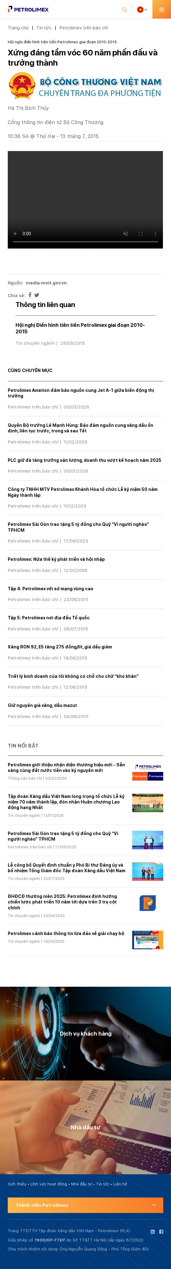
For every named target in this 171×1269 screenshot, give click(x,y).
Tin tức (44, 27)
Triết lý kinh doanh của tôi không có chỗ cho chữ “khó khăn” (73, 676)
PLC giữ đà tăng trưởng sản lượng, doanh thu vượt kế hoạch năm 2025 (84, 460)
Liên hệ (120, 1184)
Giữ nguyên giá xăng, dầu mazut (42, 705)
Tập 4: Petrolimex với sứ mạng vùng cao (50, 588)
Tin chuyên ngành (35, 343)
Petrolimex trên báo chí (83, 27)
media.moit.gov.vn (46, 282)
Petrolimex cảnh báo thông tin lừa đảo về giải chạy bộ (66, 933)
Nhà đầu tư (81, 1184)
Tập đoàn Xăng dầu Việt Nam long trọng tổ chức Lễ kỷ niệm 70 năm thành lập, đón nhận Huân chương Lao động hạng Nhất (66, 802)
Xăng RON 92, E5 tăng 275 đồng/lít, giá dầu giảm (60, 646)
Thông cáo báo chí (25, 778)
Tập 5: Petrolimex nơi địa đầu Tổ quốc (49, 617)
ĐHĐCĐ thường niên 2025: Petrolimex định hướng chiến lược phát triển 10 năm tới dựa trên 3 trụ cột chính (62, 902)
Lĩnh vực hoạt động (48, 1184)
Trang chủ (18, 27)
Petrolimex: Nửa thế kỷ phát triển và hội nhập (56, 559)
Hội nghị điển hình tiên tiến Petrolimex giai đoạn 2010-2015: (63, 42)
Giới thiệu (17, 1184)
